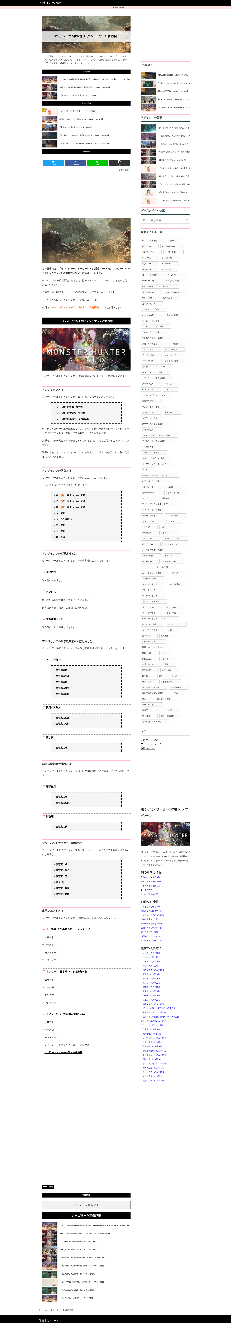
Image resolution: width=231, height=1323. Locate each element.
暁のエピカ (147, 682)
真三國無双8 (175, 687)
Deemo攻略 (167, 258)
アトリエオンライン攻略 (152, 326)
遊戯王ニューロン (149, 710)
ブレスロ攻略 (172, 515)
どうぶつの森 (148, 315)
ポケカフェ (147, 533)
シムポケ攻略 (148, 412)
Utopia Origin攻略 (172, 292)
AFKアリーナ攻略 (149, 241)
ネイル (145, 470)
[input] (165, 220)
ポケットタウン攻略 (171, 538)
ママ (144, 567)
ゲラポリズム (148, 389)
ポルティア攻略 (169, 561)
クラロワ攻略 (148, 384)
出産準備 (146, 636)
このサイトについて (151, 740)
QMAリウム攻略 (172, 281)
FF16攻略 (166, 269)
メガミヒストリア (149, 584)
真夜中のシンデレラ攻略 (152, 693)
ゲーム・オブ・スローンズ (153, 395)
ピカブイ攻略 (173, 493)
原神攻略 (164, 636)
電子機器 (146, 716)
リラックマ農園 (149, 613)
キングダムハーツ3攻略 (152, 372)
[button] (187, 220)
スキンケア (169, 412)
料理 (175, 676)
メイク (175, 573)
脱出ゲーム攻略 (163, 699)
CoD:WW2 (146, 258)
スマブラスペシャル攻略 (152, 424)
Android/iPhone (168, 246)
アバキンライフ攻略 (150, 332)
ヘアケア (146, 527)
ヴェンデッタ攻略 (149, 630)
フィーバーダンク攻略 (151, 510)
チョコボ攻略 (148, 430)
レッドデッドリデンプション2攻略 (157, 619)
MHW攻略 (120, 7)
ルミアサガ (171, 613)
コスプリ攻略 (148, 401)
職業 (144, 699)
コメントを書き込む (86, 1205)
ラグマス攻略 (148, 607)
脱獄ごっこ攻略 (149, 704)
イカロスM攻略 (171, 349)
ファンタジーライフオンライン (155, 504)
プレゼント (169, 521)
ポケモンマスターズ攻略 (152, 550)
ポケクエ (166, 533)
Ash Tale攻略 (170, 252)
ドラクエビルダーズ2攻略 (153, 458)
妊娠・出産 (147, 653)
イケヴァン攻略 (171, 361)
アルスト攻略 (148, 349)
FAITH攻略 (146, 269)
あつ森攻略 (168, 298)
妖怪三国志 (147, 659)
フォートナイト (149, 515)
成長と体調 (166, 670)
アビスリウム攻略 (149, 344)
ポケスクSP (147, 538)
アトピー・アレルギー (151, 321)
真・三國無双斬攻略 (150, 687)
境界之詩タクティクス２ (152, 647)
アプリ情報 (173, 344)
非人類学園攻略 (167, 716)
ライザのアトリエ (149, 596)
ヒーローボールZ (149, 493)
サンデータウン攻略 (150, 407)
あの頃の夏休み (149, 303)
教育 (161, 676)
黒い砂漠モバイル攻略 (151, 722)
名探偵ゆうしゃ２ (149, 641)
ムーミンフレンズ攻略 (151, 573)
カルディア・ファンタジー (153, 367)
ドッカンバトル (149, 447)
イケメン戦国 (148, 355)
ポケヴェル (169, 555)
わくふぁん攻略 (171, 315)
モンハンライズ (149, 590)
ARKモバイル (148, 252)
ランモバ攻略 (170, 607)
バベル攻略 (169, 487)
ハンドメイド (148, 487)
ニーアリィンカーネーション (154, 464)
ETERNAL (166, 263)
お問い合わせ (148, 748)
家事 (166, 664)
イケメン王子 (170, 355)
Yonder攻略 (147, 298)
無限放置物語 (168, 682)
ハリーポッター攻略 (150, 481)
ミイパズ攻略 (162, 567)
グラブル (168, 384)
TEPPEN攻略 (148, 292)
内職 (170, 630)
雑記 (170, 710)
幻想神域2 (146, 670)
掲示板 (145, 676)
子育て (165, 659)
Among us (146, 246)
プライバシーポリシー (152, 744)
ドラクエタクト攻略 (150, 452)
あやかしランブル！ (150, 309)
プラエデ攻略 (148, 521)
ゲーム (167, 389)
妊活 (164, 653)
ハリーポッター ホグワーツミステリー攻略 (160, 475)
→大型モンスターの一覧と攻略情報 (63, 1052)
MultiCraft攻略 (148, 281)
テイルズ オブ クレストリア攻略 (156, 435)
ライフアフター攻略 (150, 601)
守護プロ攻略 (148, 664)
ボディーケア (166, 527)
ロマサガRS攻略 (149, 624)
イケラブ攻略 (148, 361)
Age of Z (171, 241)
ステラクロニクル (149, 418)
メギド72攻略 (174, 584)
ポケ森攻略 (147, 561)
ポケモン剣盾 (148, 555)
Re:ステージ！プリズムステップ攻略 (158, 286)
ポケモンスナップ (171, 544)
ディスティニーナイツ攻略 (153, 441)
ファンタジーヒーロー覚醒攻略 (155, 498)
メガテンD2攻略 (149, 579)
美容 (176, 693)
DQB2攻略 (146, 263)
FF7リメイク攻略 (149, 275)
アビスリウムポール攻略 (152, 338)
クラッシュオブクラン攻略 (153, 378)
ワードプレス (173, 624)
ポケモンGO (147, 544)
